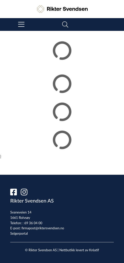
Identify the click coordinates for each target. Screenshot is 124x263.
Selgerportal (19, 233)
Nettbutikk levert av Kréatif (79, 250)
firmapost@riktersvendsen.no (42, 228)
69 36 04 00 (33, 223)
